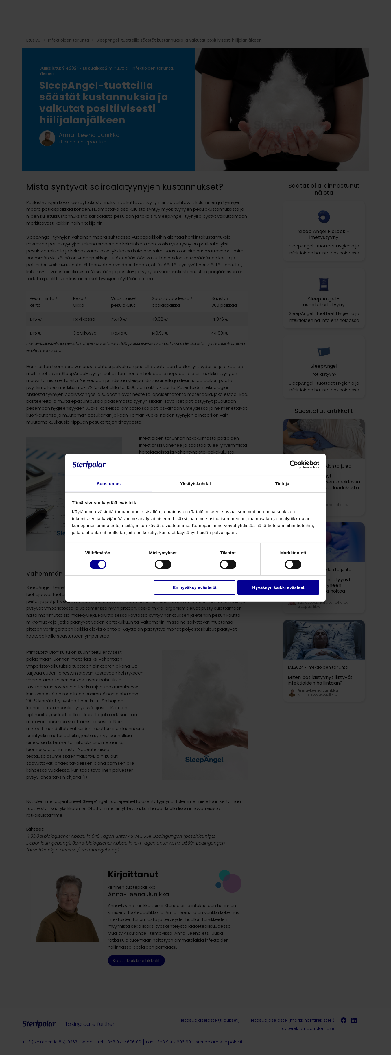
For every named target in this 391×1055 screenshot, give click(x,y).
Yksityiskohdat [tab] (195, 483)
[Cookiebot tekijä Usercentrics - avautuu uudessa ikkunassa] (294, 464)
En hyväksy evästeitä (194, 587)
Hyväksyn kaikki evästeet (278, 587)
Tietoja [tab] (282, 483)
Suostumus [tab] (109, 483)
